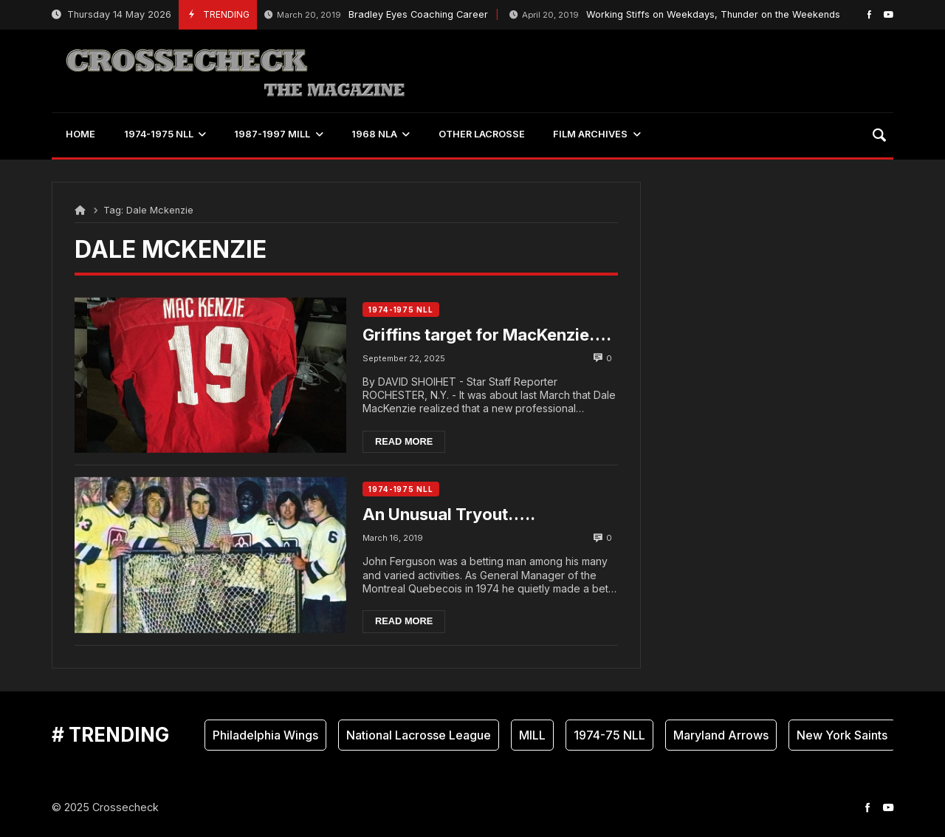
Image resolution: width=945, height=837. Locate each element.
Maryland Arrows (721, 735)
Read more (404, 441)
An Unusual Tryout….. (448, 514)
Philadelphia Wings (265, 735)
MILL (532, 735)
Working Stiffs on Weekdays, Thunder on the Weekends (674, 15)
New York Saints (842, 735)
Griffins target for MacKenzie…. (486, 334)
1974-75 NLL (609, 735)
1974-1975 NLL (400, 309)
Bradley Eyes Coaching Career (376, 15)
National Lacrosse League (418, 735)
